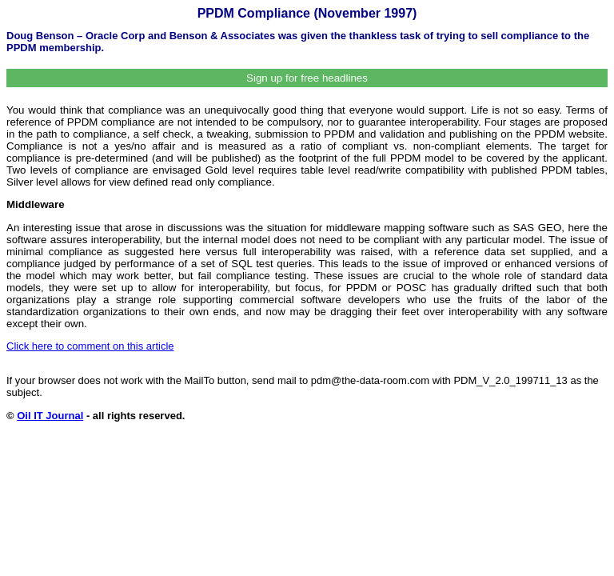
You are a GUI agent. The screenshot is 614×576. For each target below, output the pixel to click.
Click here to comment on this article (90, 346)
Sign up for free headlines (307, 78)
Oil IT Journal (50, 416)
